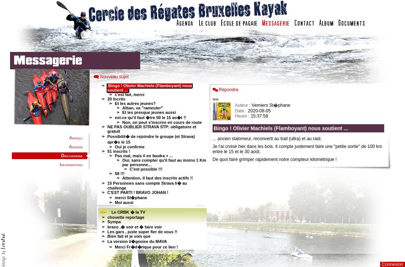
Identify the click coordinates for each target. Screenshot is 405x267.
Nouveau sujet (114, 76)
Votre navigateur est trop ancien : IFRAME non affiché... (151, 166)
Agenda (75, 146)
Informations (70, 164)
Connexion (392, 264)
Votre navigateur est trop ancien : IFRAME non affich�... (300, 166)
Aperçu (75, 138)
